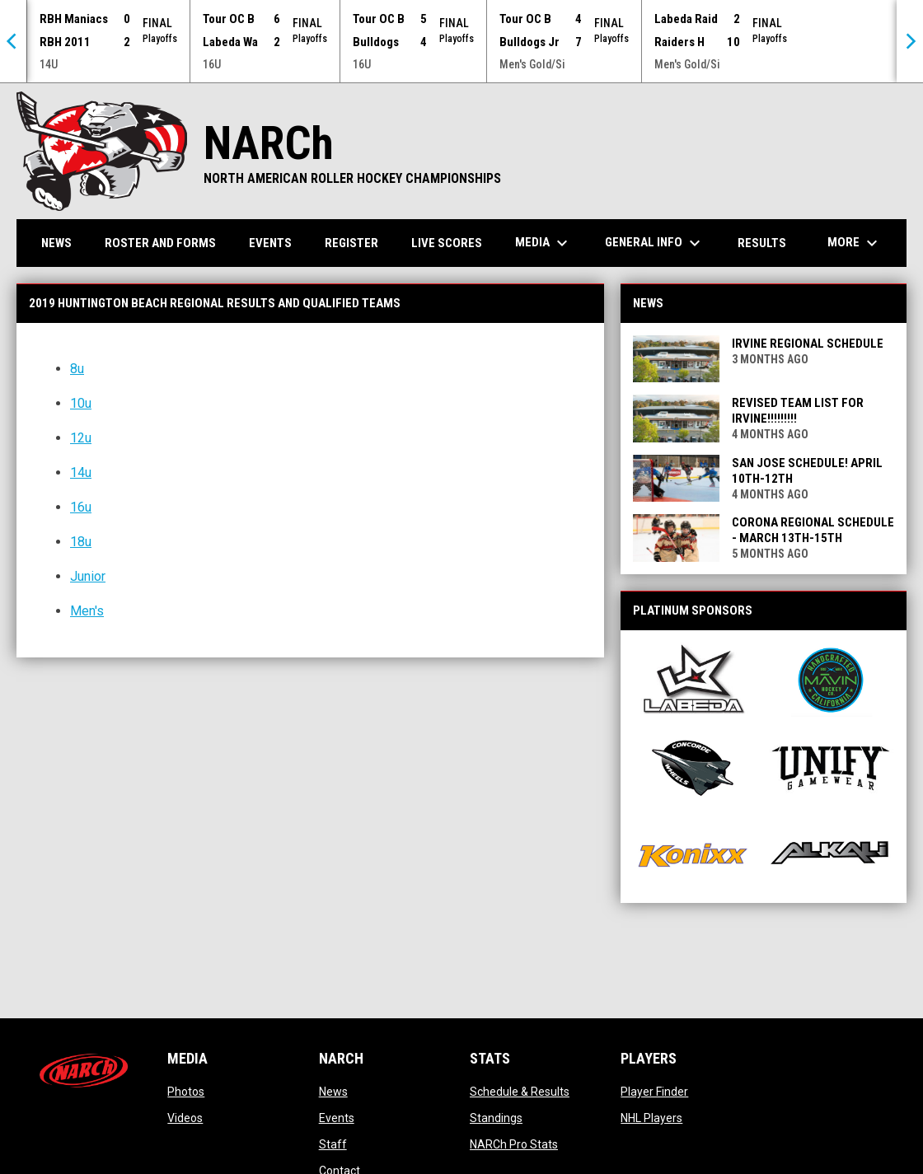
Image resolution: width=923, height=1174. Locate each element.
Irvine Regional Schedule (807, 342)
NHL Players (651, 1117)
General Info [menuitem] (655, 242)
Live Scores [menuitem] (446, 242)
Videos (185, 1117)
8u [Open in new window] (77, 368)
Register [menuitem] (351, 242)
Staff (333, 1143)
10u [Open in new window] (80, 402)
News (333, 1090)
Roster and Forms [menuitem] (160, 242)
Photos (185, 1090)
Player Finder (654, 1090)
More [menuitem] (854, 242)
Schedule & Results (519, 1090)
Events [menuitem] (270, 242)
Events (336, 1117)
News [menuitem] (56, 242)
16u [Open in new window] (80, 506)
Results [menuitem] (762, 242)
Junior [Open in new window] (87, 575)
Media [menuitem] (543, 242)
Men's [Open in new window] (87, 610)
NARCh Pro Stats (514, 1143)
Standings (496, 1117)
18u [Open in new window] (80, 541)
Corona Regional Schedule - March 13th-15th (813, 529)
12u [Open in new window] (80, 437)
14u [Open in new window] (80, 471)
